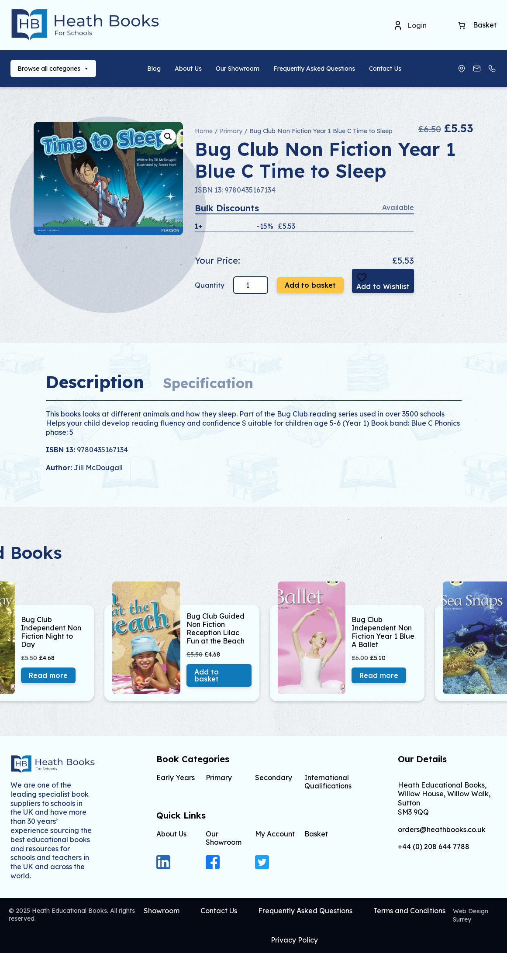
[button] (168, 136)
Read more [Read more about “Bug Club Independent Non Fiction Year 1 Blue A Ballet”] (378, 675)
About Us (188, 68)
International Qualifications (328, 781)
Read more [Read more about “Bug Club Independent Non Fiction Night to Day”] (48, 675)
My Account (275, 833)
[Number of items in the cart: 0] (461, 25)
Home (204, 131)
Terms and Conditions (409, 910)
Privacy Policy (294, 940)
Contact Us (385, 68)
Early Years (175, 777)
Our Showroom (237, 68)
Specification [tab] (208, 383)
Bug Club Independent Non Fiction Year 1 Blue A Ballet (383, 632)
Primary (231, 131)
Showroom (161, 910)
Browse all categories (53, 68)
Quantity (210, 285)
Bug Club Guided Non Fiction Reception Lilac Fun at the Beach (215, 629)
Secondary (273, 777)
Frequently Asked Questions (314, 68)
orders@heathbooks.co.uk (442, 830)
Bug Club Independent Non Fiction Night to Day (51, 632)
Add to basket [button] (206, 675)
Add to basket (310, 285)
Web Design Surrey (470, 915)
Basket (316, 833)
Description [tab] (95, 381)
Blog (154, 68)
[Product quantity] (250, 285)
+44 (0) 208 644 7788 (433, 847)
